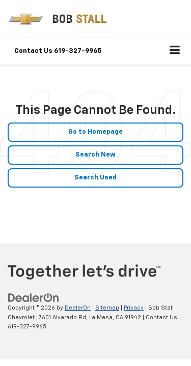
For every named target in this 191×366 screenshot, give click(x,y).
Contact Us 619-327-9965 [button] (58, 51)
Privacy (134, 308)
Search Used (95, 177)
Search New (95, 154)
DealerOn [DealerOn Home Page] (78, 308)
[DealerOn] (34, 298)
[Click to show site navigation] (175, 51)
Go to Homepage (95, 132)
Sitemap (107, 308)
